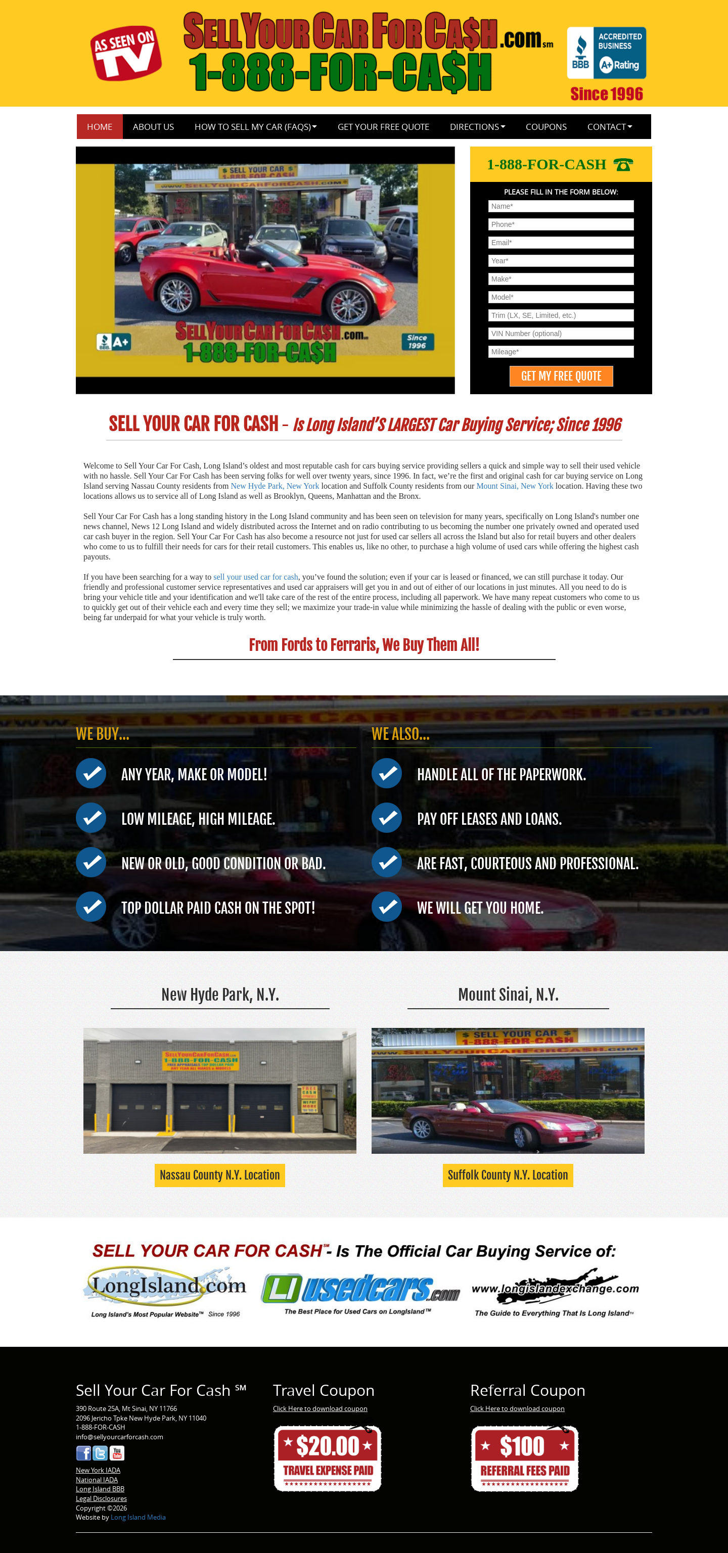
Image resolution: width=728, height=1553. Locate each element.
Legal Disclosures (101, 1498)
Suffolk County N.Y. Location (508, 1175)
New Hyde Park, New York (275, 486)
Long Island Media (138, 1517)
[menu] (561, 206)
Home (99, 126)
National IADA (97, 1479)
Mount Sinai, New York (514, 486)
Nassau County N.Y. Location (220, 1175)
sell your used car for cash (255, 577)
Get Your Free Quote (383, 126)
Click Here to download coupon (320, 1408)
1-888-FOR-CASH (561, 164)
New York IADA (98, 1470)
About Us (153, 126)
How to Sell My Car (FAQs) (253, 126)
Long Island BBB (100, 1488)
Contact (606, 126)
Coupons (546, 126)
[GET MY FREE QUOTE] (561, 376)
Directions (474, 126)
